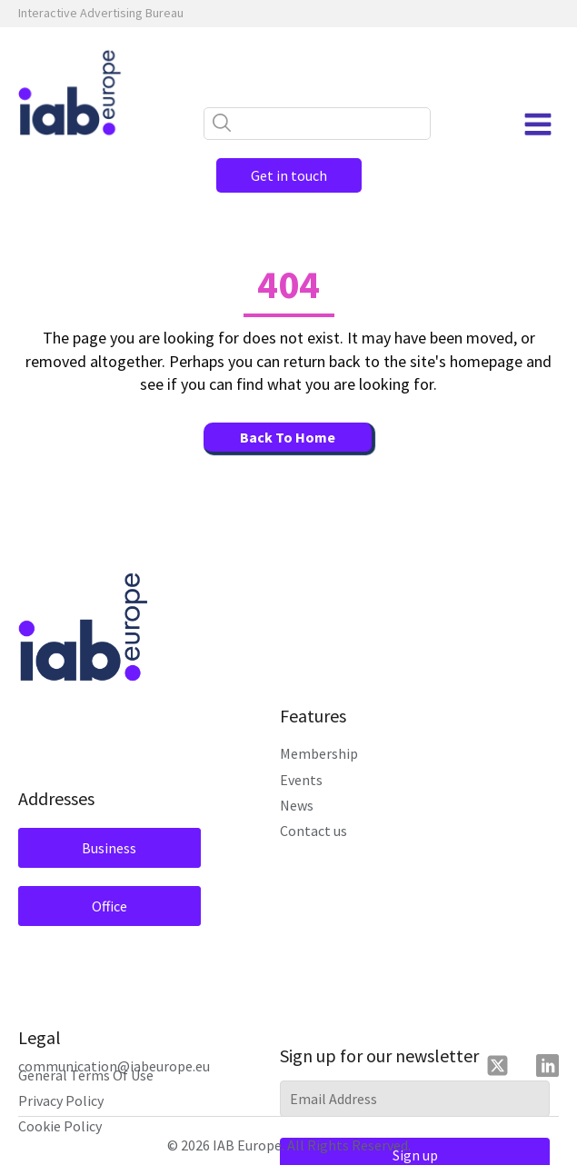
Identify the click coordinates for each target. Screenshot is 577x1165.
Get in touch (289, 175)
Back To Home (287, 437)
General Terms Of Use (86, 1075)
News (296, 805)
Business (109, 848)
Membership (319, 753)
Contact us (313, 830)
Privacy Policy (61, 1100)
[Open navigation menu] (538, 124)
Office (109, 906)
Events (301, 780)
